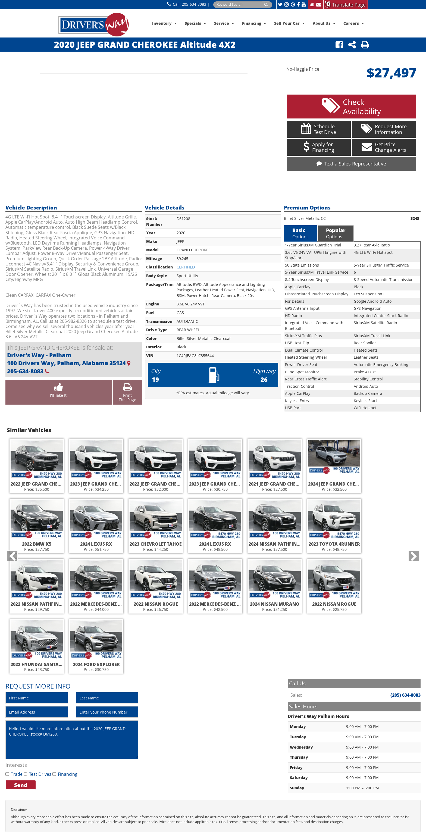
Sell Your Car (289, 23)
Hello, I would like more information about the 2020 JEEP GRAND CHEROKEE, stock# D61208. (71, 738)
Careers (353, 23)
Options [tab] (300, 232)
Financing (254, 23)
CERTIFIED (186, 265)
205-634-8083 (194, 4)
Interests (16, 764)
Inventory (164, 23)
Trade (14, 773)
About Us (324, 23)
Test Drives (37, 773)
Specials (195, 23)
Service (224, 23)
